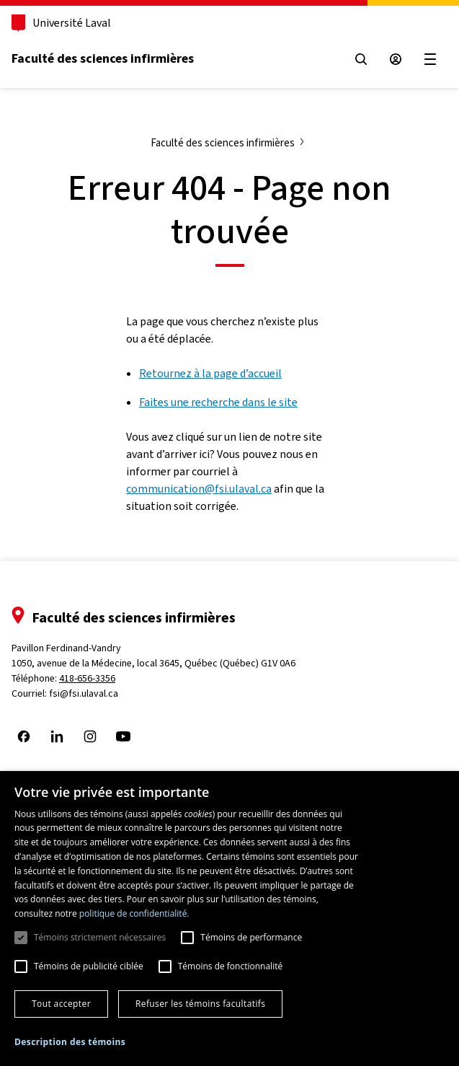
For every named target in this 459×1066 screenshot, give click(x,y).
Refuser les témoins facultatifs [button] (200, 1003)
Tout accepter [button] (61, 1003)
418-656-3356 (87, 678)
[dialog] (229, 918)
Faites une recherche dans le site (218, 402)
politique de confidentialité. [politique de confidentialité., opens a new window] (134, 913)
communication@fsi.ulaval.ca (199, 488)
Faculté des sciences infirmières (103, 58)
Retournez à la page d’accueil (210, 373)
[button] (69, 1042)
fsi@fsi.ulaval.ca (83, 693)
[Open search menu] (361, 59)
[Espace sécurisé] (395, 59)
